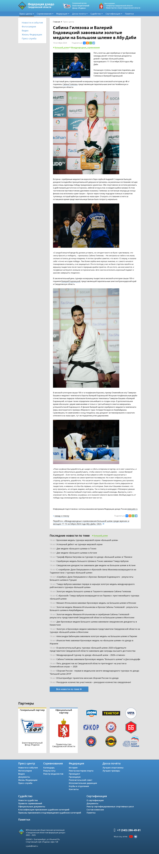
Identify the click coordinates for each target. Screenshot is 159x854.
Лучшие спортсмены (112, 767)
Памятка (91, 812)
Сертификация (113, 13)
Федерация (61, 13)
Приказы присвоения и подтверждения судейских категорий (49, 812)
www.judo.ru (132, 509)
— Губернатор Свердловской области (118, 6)
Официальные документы (31, 806)
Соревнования (44, 13)
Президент (74, 773)
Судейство (95, 13)
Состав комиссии (95, 809)
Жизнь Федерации (32, 34)
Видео (25, 30)
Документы (24, 777)
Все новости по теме (69, 689)
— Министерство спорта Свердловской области (122, 8)
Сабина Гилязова (70, 84)
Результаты (49, 770)
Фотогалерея (29, 26)
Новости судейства (28, 800)
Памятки (129, 13)
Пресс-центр (25, 13)
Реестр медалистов (53, 773)
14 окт (84, 540)
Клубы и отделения (79, 786)
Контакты (74, 789)
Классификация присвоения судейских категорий (43, 809)
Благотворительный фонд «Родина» (81, 5)
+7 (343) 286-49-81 (129, 830)
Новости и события (32, 22)
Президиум (75, 777)
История (73, 767)
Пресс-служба (29, 38)
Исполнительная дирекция (83, 783)
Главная (56, 22)
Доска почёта (79, 13)
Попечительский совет (80, 780)
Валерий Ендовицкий (70, 281)
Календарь (49, 767)
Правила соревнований (30, 803)
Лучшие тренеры (111, 770)
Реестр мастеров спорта (81, 770)
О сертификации (95, 800)
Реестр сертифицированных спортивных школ (110, 806)
